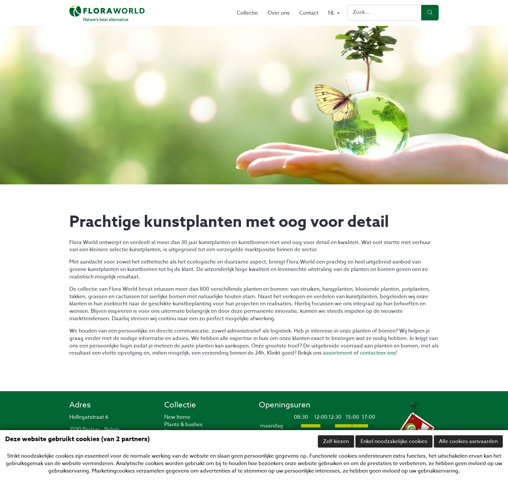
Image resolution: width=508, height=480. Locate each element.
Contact (308, 13)
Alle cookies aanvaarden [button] (468, 441)
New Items (177, 417)
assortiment (337, 353)
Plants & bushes (183, 424)
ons (391, 353)
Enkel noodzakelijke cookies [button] (394, 441)
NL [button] (334, 13)
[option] (254, 105)
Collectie (247, 13)
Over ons (279, 13)
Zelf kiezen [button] (336, 441)
